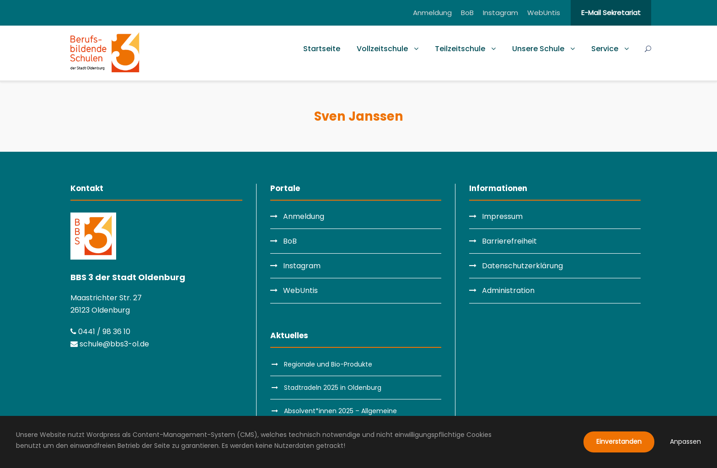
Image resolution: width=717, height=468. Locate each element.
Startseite (321, 48)
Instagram (500, 12)
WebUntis (543, 12)
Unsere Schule (538, 48)
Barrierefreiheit (509, 241)
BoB (467, 12)
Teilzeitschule (460, 48)
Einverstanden (619, 441)
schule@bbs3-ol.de (109, 344)
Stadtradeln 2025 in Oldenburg (332, 387)
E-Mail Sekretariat (611, 12)
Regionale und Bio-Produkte (328, 364)
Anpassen (685, 441)
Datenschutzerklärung (522, 266)
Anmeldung (432, 12)
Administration (508, 290)
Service (604, 48)
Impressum (502, 216)
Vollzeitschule (382, 48)
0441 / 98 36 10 (100, 331)
